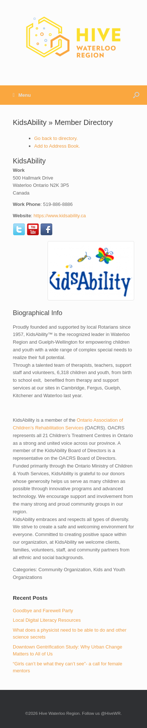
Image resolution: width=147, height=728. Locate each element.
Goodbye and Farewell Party (43, 610)
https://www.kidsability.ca (60, 215)
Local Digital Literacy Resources (47, 620)
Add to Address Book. (57, 146)
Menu (22, 95)
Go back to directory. (56, 138)
